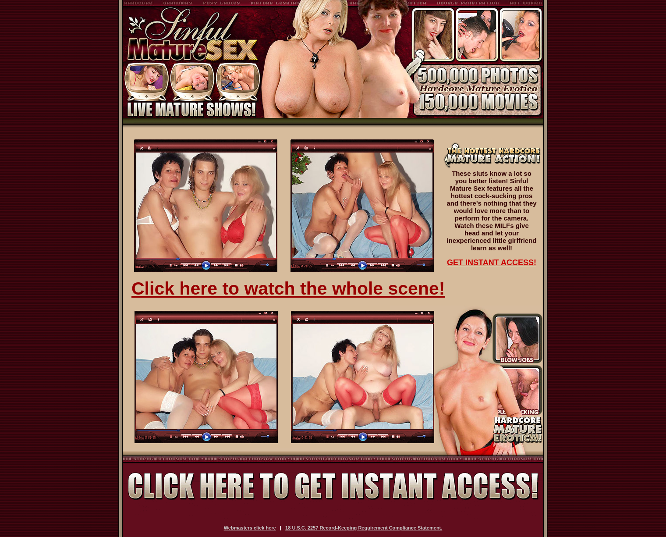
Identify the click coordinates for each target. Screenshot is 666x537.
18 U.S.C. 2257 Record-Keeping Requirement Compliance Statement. (363, 527)
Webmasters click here (250, 527)
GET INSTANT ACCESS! (491, 262)
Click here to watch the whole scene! (288, 288)
